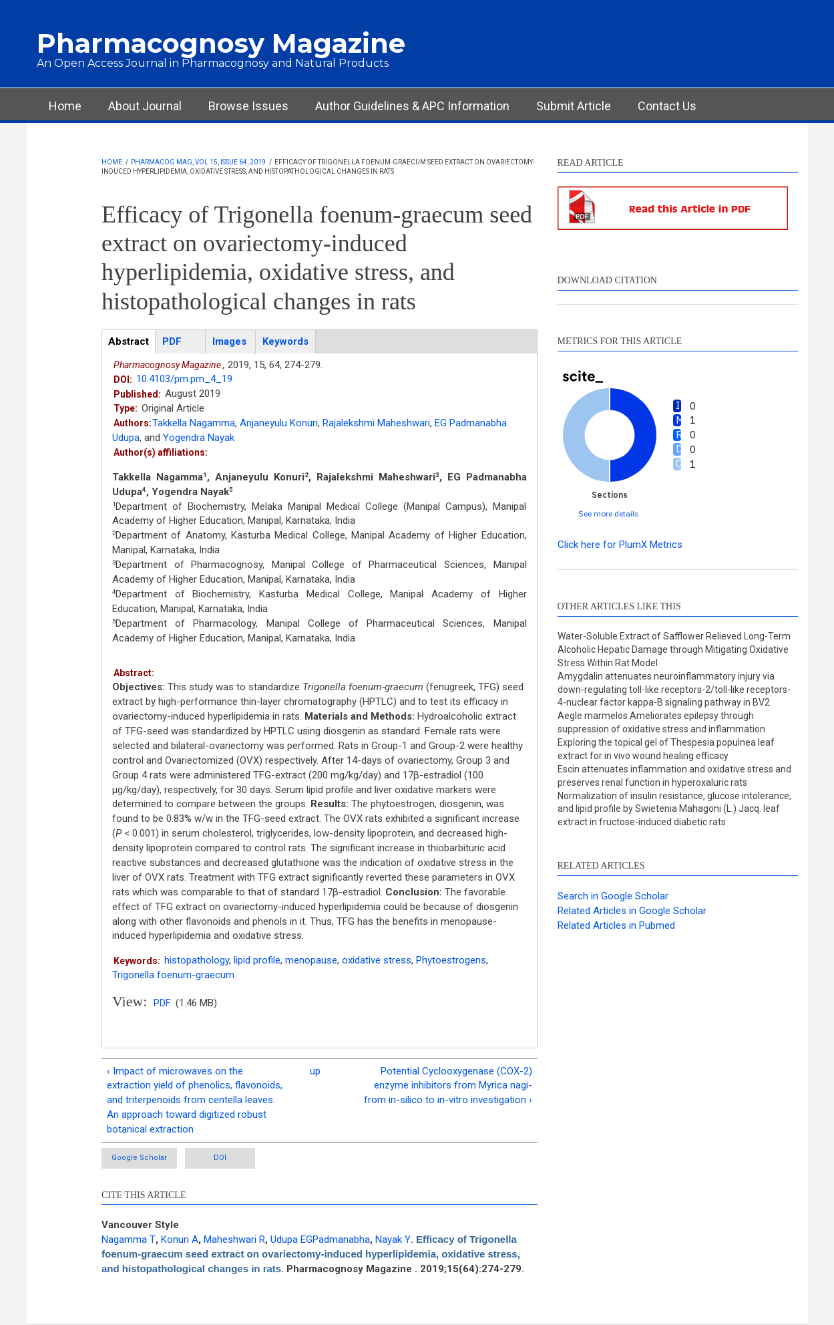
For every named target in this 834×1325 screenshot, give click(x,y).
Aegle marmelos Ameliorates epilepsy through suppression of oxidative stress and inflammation (661, 722)
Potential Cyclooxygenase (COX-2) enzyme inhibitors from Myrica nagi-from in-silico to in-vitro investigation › (448, 1086)
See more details (608, 513)
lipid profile (257, 960)
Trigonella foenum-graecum (173, 975)
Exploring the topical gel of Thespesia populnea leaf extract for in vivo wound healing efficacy (666, 749)
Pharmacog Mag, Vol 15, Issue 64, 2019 (198, 162)
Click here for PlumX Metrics (620, 545)
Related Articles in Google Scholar (632, 911)
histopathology (196, 960)
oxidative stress (376, 960)
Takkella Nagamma (193, 423)
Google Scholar (139, 1157)
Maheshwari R (234, 1239)
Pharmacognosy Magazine (221, 43)
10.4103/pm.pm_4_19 (184, 379)
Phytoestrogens (451, 960)
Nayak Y (393, 1239)
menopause (311, 960)
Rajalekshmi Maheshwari (376, 423)
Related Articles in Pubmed (616, 925)
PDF (162, 1003)
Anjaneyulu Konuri (279, 423)
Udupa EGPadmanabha (320, 1239)
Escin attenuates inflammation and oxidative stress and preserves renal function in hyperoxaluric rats (674, 776)
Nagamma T (128, 1239)
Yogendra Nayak (198, 438)
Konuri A (179, 1239)
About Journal (145, 106)
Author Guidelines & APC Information (412, 106)
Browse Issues (248, 106)
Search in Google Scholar (613, 896)
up (315, 1071)
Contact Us (667, 106)
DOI (220, 1157)
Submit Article (573, 106)
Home (65, 106)
